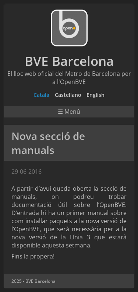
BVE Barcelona (69, 61)
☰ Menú (69, 112)
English (95, 94)
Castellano (68, 94)
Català (41, 94)
